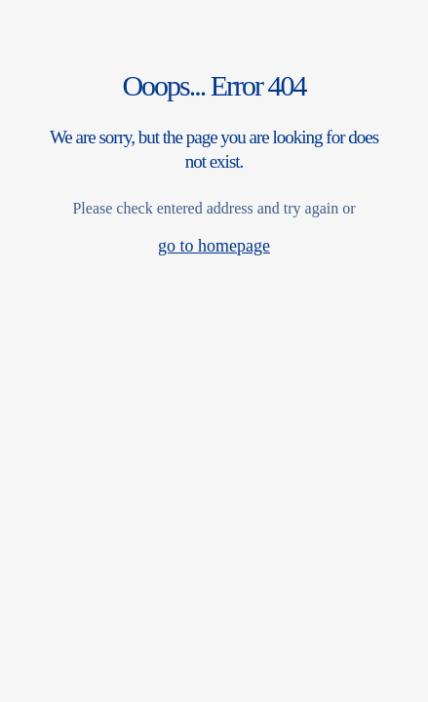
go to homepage (214, 245)
